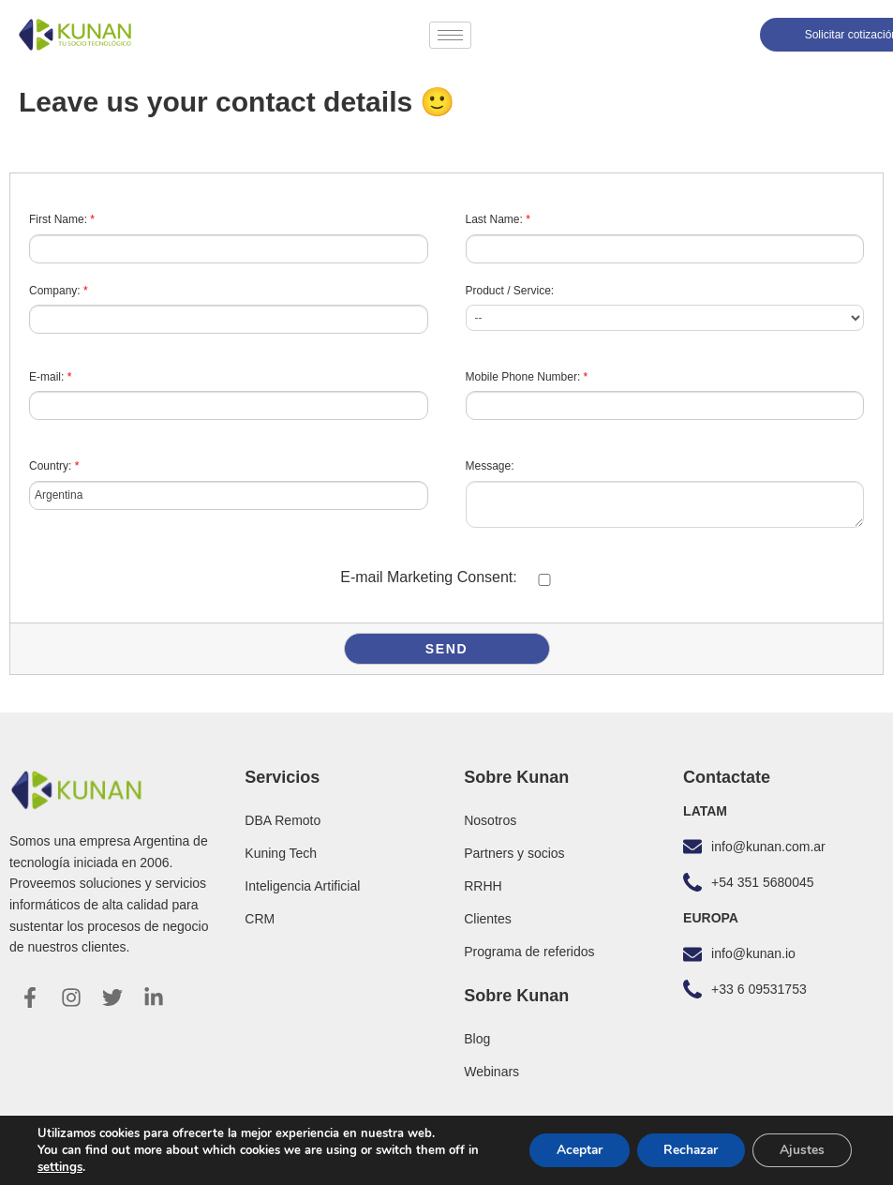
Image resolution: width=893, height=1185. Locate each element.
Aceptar (571, 1150)
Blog (477, 1038)
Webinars (491, 1071)
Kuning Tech (281, 853)
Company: (58, 290)
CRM (260, 918)
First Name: (62, 219)
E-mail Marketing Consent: (428, 577)
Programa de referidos (529, 951)
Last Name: (498, 219)
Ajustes (801, 1150)
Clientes (488, 918)
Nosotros (490, 820)
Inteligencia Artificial (302, 885)
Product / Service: (510, 290)
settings (59, 1167)
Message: (490, 465)
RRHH (482, 885)
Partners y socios (514, 853)
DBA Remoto (282, 820)
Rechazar (687, 1150)
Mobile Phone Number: (527, 376)
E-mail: (50, 376)
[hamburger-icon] (450, 35)
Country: (54, 465)
